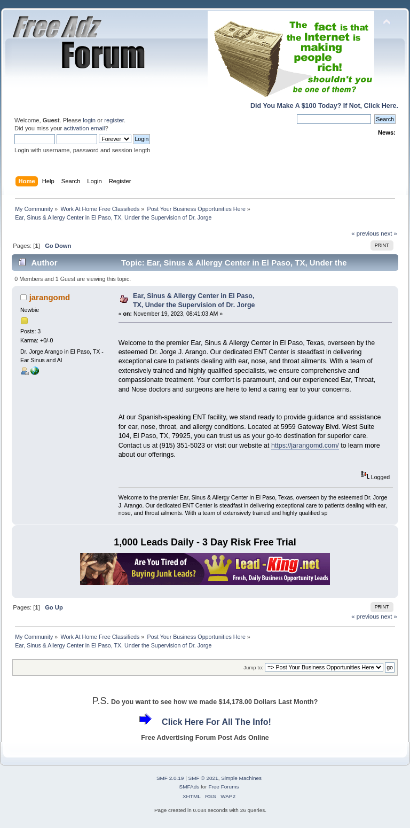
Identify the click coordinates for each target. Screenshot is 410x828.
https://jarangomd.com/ (305, 445)
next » (389, 233)
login (89, 120)
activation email (84, 128)
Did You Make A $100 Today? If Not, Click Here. (324, 106)
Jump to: (253, 667)
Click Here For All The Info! (216, 722)
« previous (365, 233)
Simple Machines (241, 778)
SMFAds (189, 787)
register (114, 120)
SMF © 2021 (203, 778)
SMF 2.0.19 (170, 778)
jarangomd (49, 297)
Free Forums (223, 787)
